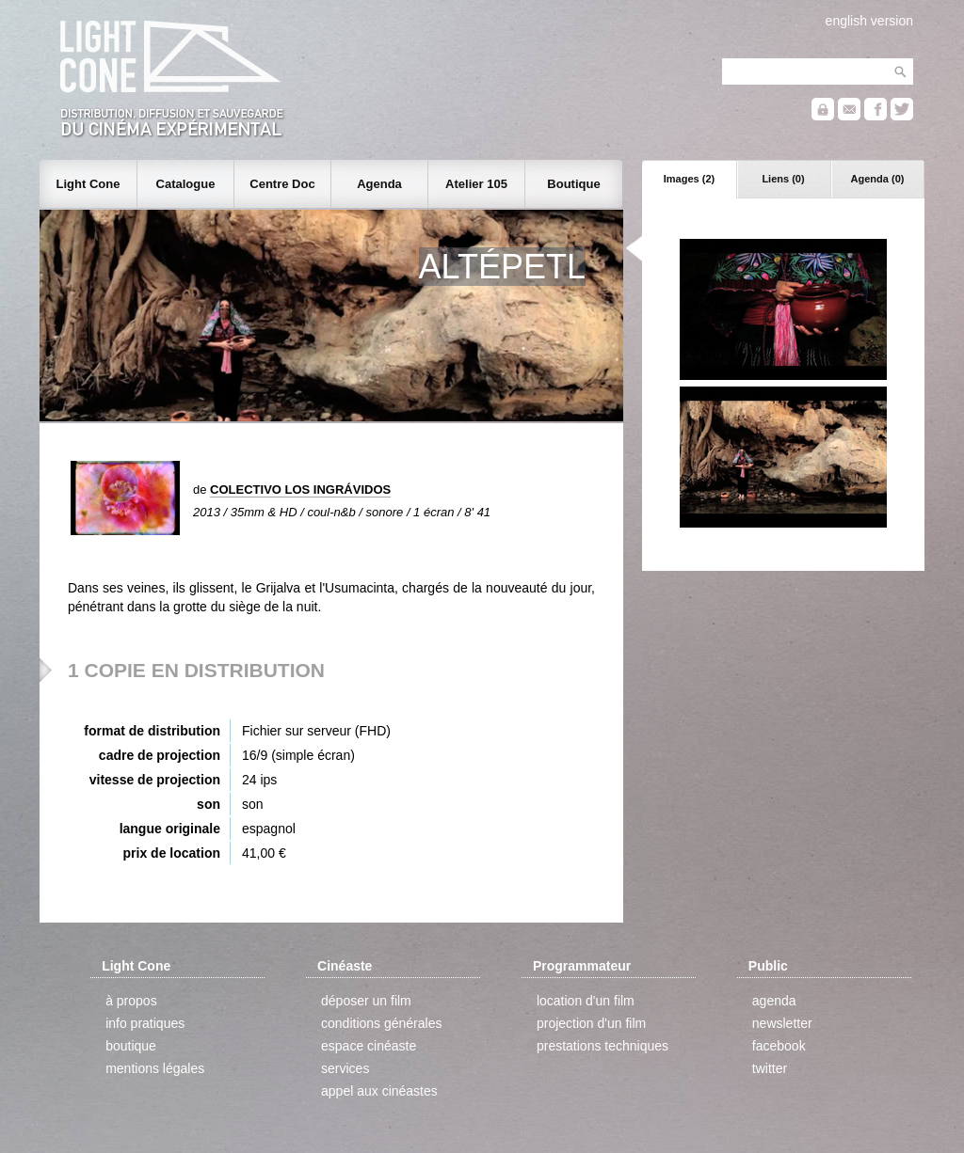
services (345, 1068)
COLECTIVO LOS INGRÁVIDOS (300, 489)
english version (869, 20)
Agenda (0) (878, 178)
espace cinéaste (368, 1045)
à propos (130, 1000)
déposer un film (366, 1000)
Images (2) (689, 178)
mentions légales (154, 1068)
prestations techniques (602, 1045)
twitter (769, 1068)
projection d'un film (591, 1023)
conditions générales (381, 1023)
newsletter (782, 1023)
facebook (779, 1045)
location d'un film (586, 1000)
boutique (130, 1045)
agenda (774, 1000)
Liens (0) (783, 178)
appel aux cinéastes (379, 1090)
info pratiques (145, 1023)
